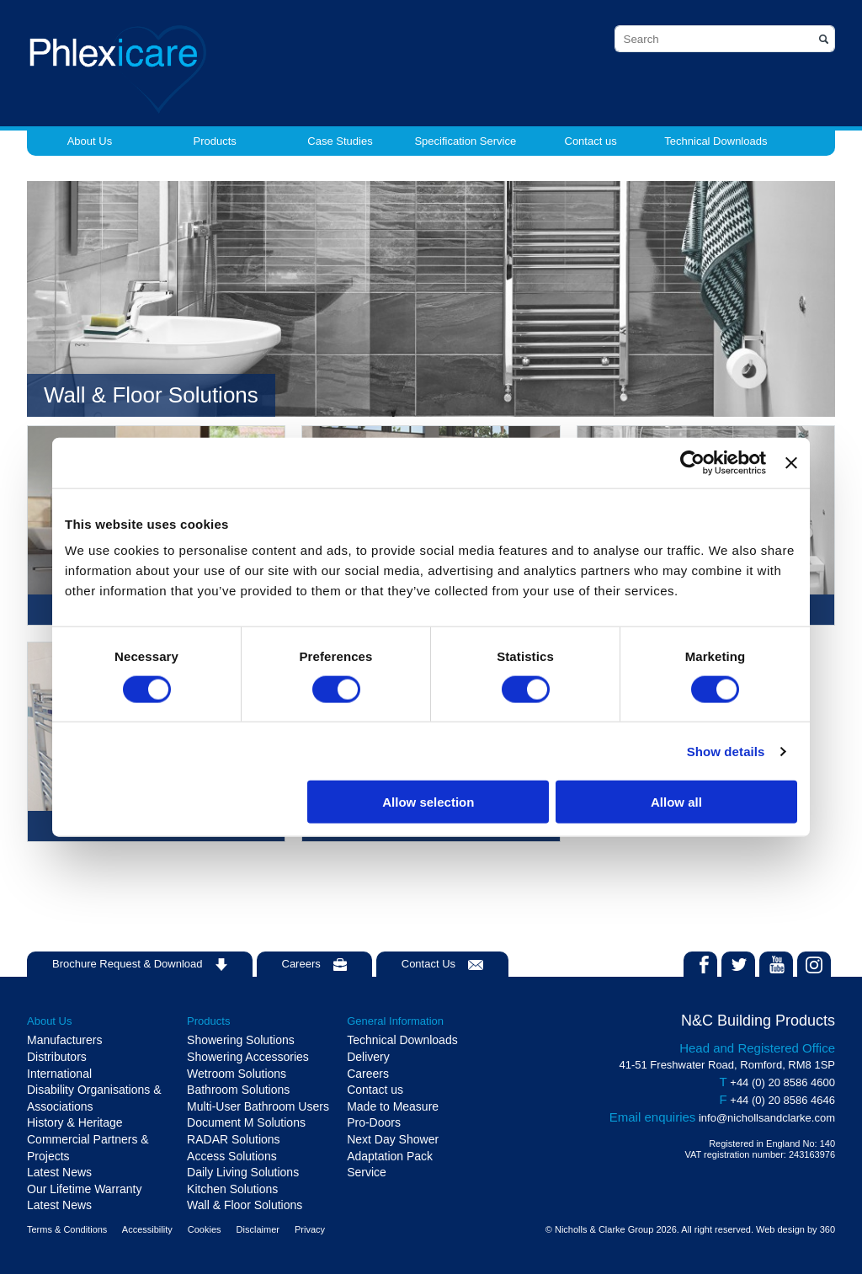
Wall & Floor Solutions (244, 1205)
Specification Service (465, 141)
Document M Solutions (246, 1122)
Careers (368, 1073)
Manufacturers (64, 1040)
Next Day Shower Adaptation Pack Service (393, 1156)
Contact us (591, 141)
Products (215, 141)
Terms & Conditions (67, 1229)
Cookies (204, 1229)
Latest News (59, 1172)
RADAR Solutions (233, 1139)
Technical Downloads (715, 141)
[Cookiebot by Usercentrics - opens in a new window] (692, 462)
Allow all (676, 802)
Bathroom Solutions (238, 1089)
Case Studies (339, 141)
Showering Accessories (248, 1056)
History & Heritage (75, 1122)
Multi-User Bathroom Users (258, 1106)
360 (827, 1229)
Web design (780, 1229)
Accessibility (147, 1229)
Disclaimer (258, 1229)
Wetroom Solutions (236, 1073)
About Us (89, 141)
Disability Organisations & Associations (94, 1098)
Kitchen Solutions (232, 1189)
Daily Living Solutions (243, 1172)
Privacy (310, 1229)
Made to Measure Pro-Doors (393, 1115)
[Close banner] (791, 462)
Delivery (368, 1056)
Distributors (57, 1056)
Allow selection (428, 802)
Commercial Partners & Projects (88, 1148)
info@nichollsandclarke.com (767, 1117)
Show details (726, 751)
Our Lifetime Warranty (84, 1189)
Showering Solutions (241, 1040)
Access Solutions (232, 1156)
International (59, 1073)
